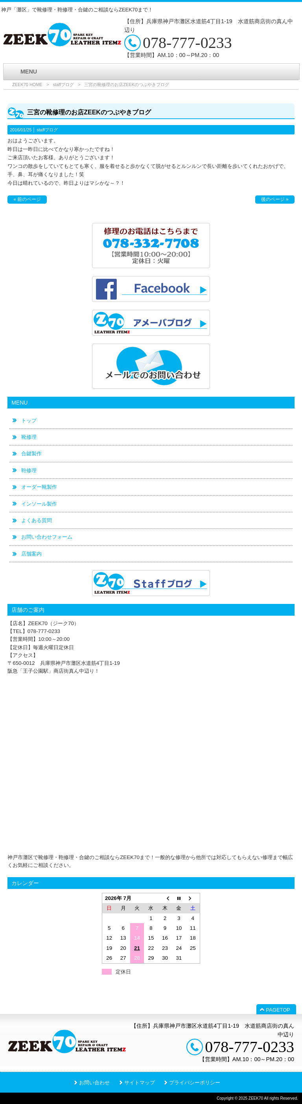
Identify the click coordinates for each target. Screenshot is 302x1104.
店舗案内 (31, 554)
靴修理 (29, 437)
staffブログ (63, 84)
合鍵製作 (31, 453)
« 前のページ (27, 199)
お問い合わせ (94, 1083)
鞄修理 (29, 470)
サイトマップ (139, 1083)
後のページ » (275, 199)
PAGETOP (278, 1010)
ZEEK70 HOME (27, 84)
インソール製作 (39, 504)
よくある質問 (36, 520)
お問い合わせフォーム (46, 537)
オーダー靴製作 (39, 487)
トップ (29, 420)
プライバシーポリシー (194, 1083)
